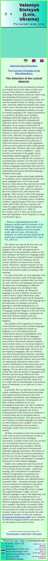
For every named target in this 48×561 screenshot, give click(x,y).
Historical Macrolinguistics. (24, 66)
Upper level (25, 534)
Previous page (12, 534)
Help (22, 541)
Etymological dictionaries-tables (16, 517)
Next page (37, 534)
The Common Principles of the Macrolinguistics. (24, 72)
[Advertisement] (24, 43)
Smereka (20, 559)
